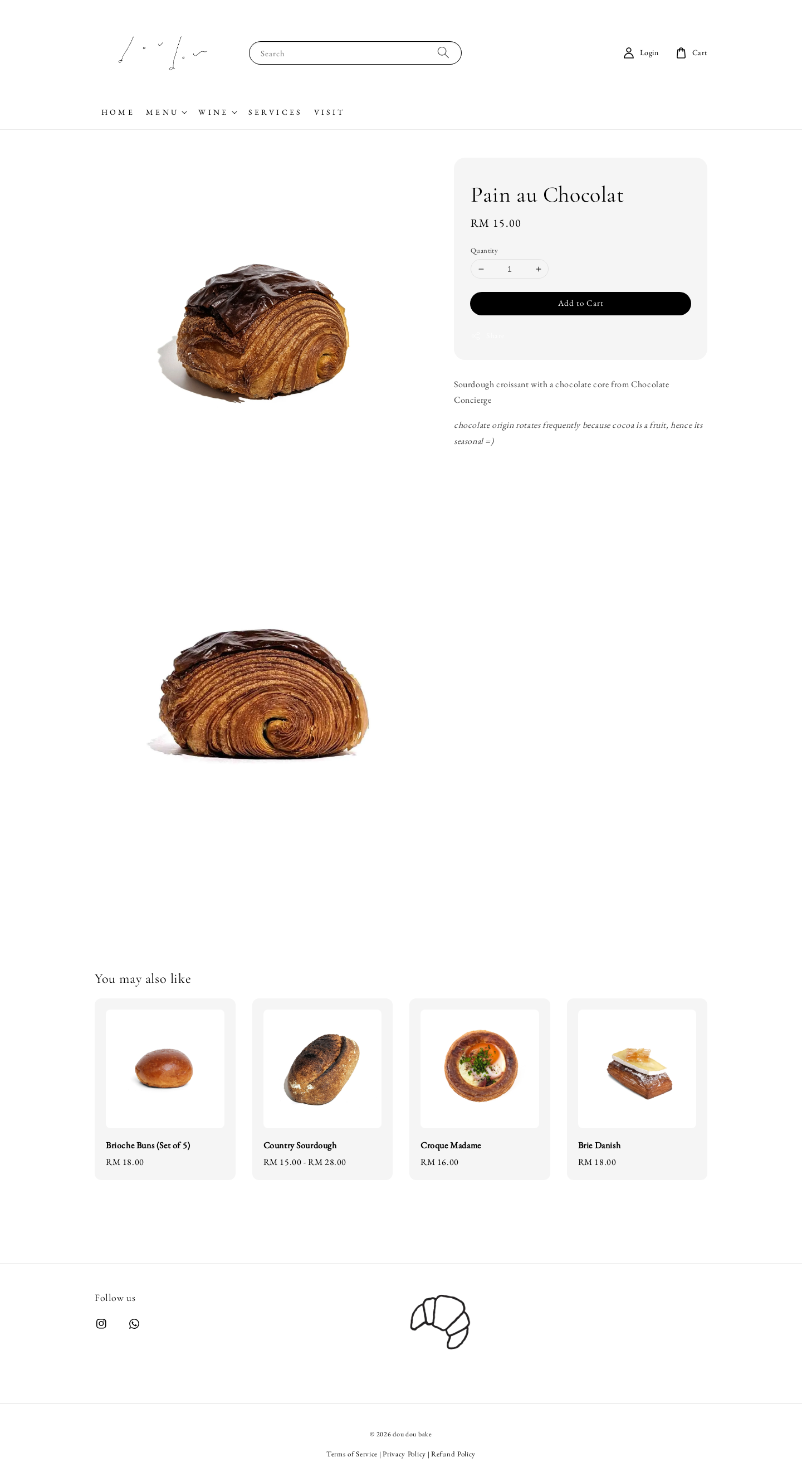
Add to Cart (581, 303)
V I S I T (328, 112)
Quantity (484, 250)
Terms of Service (352, 1454)
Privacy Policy (404, 1454)
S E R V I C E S (274, 112)
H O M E (117, 112)
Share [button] (488, 335)
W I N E (212, 112)
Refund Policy (453, 1454)
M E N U (161, 112)
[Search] (443, 53)
